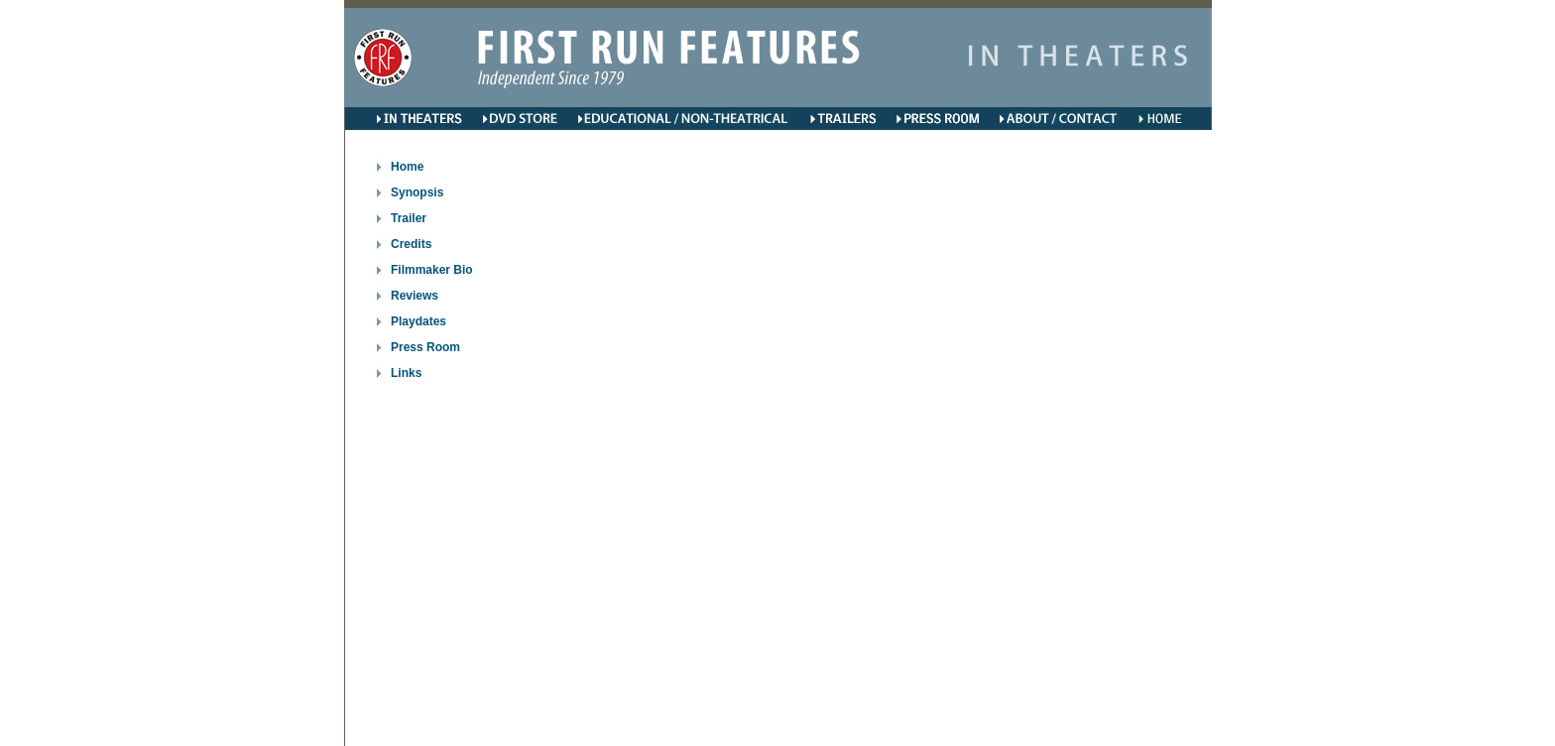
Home (407, 167)
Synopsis (417, 192)
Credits (411, 244)
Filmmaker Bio (432, 270)
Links (406, 373)
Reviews (414, 296)
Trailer (408, 218)
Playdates (418, 321)
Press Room (425, 347)
